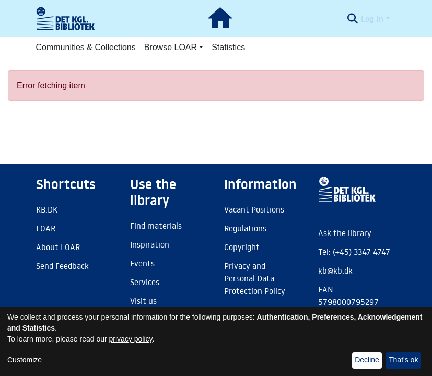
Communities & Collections (86, 47)
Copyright (242, 247)
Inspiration (149, 244)
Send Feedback (62, 266)
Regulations (245, 228)
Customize (24, 360)
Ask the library (344, 233)
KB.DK (46, 209)
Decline (367, 360)
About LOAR (58, 247)
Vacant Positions (254, 209)
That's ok (403, 360)
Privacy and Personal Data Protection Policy (254, 278)
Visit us (143, 301)
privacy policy (131, 339)
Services (144, 282)
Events (142, 263)
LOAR (45, 228)
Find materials (156, 225)
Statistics (228, 47)
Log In (372, 19)
